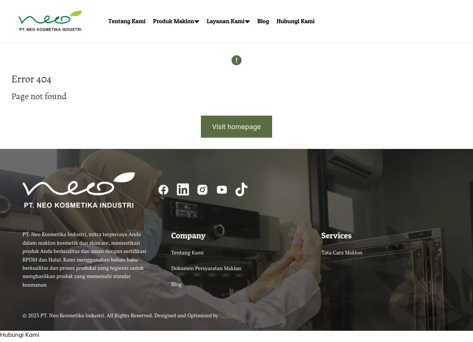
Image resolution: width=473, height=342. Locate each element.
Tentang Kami (187, 255)
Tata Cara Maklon (341, 255)
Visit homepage (236, 129)
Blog (176, 286)
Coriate (228, 317)
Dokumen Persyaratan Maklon (206, 270)
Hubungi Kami (19, 337)
